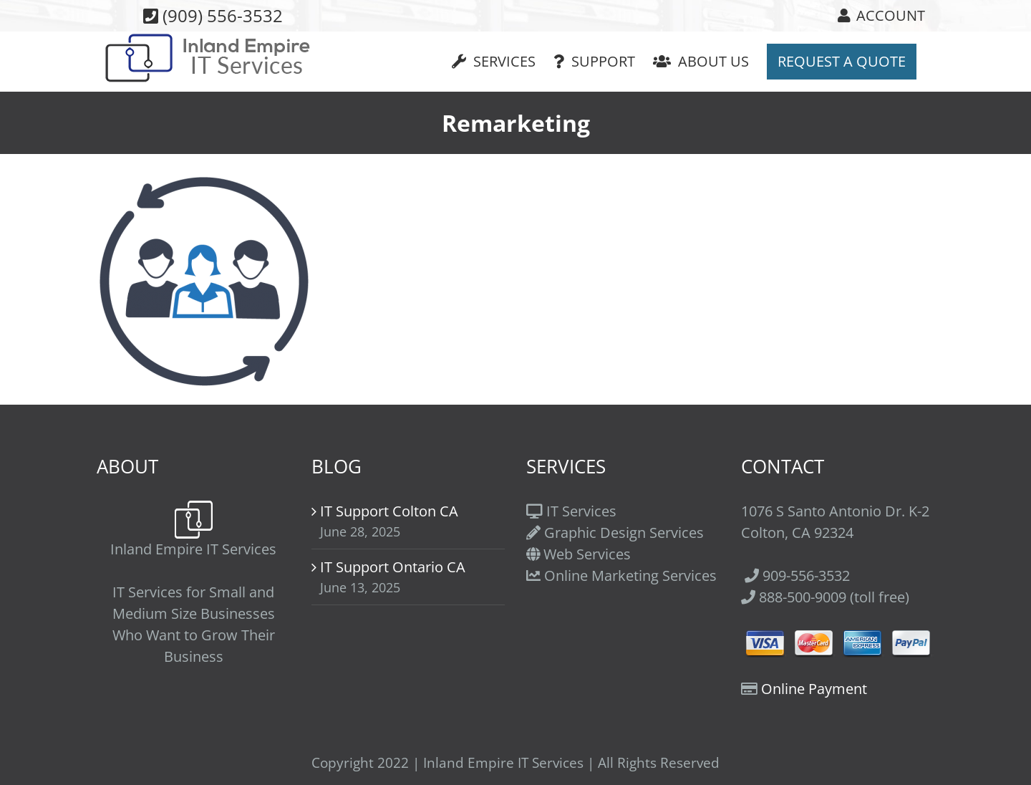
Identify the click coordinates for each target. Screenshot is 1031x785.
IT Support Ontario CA (392, 567)
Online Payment (814, 688)
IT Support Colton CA (389, 511)
